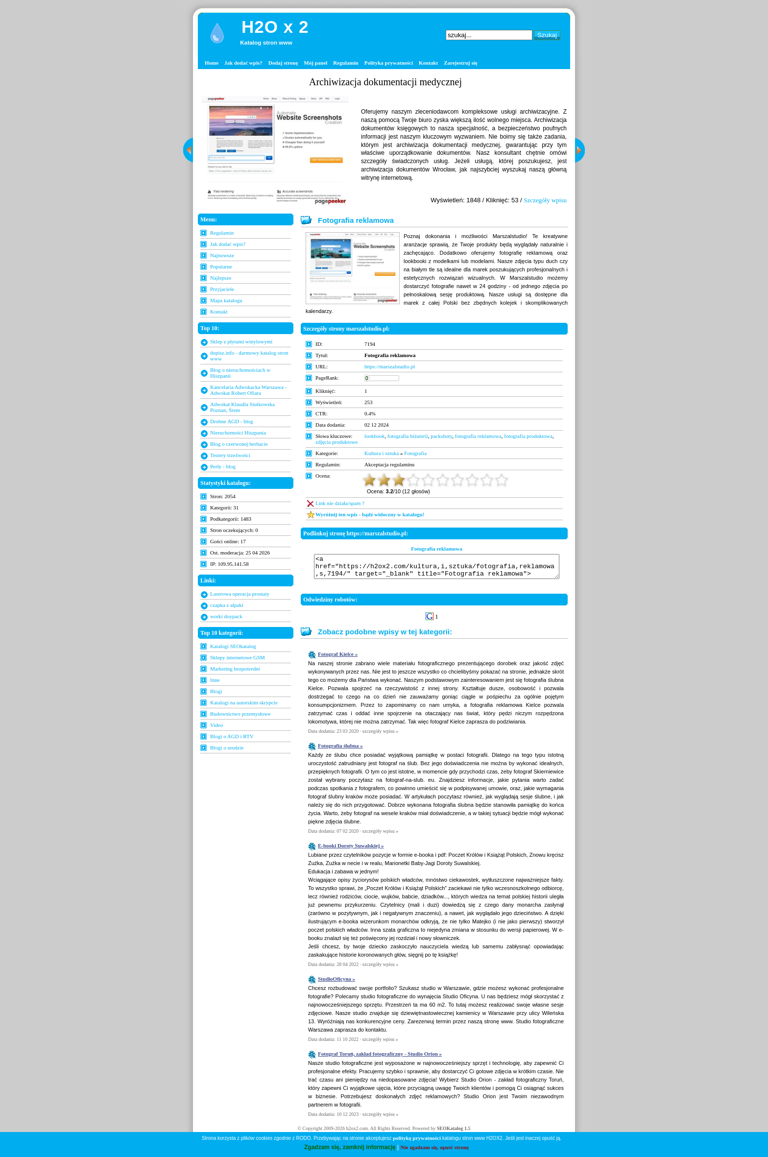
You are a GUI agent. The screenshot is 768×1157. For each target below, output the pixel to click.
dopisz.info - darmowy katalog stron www (249, 356)
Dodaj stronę (283, 63)
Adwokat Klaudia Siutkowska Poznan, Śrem (242, 407)
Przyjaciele (222, 289)
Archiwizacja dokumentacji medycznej (385, 81)
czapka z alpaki (226, 605)
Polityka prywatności (388, 63)
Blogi (216, 691)
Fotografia (415, 453)
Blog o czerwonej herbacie (239, 444)
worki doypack (226, 616)
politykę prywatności (417, 1138)
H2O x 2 (275, 26)
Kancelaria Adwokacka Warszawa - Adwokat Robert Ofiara (248, 390)
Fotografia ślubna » (340, 750)
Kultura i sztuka (381, 453)
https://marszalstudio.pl (389, 366)
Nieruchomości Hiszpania (238, 432)
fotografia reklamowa (478, 436)
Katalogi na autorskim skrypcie (244, 702)
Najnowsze (222, 255)
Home (211, 63)
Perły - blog (223, 466)
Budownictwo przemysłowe (240, 714)
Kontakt (428, 63)
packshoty (441, 436)
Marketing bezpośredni (235, 669)
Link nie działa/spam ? (339, 503)
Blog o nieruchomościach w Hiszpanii (240, 373)
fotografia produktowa (528, 436)
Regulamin (345, 63)
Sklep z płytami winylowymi (241, 341)
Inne (215, 680)
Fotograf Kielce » (338, 658)
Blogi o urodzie (226, 747)
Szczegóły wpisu (545, 200)
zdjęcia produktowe (336, 442)
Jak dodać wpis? (243, 63)
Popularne (221, 266)
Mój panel (315, 63)
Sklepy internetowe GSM (237, 657)
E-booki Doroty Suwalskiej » (351, 850)
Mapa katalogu (226, 300)
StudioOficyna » (336, 983)
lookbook (374, 436)
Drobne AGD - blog (231, 421)
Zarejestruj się (461, 63)
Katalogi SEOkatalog (233, 646)
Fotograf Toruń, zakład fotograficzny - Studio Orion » (380, 1058)
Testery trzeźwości (230, 455)
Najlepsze (220, 278)
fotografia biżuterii (407, 436)
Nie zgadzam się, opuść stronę (435, 1147)
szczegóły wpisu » (380, 735)
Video (216, 725)
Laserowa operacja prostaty (239, 594)
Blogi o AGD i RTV (232, 736)
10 (501, 480)
